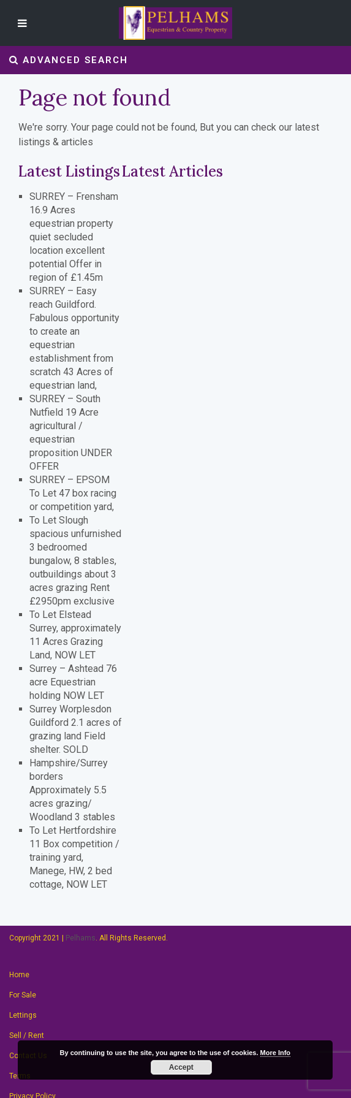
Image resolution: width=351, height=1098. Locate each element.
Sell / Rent (26, 1035)
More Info (275, 1052)
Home (19, 974)
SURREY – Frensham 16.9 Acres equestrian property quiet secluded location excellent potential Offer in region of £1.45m (73, 237)
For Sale (22, 995)
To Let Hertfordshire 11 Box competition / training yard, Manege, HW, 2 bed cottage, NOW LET (74, 857)
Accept (181, 1067)
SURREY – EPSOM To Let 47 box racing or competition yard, (72, 493)
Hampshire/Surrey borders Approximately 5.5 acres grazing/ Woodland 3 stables (72, 790)
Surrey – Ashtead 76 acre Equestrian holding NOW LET (73, 682)
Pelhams (81, 938)
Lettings (23, 1015)
